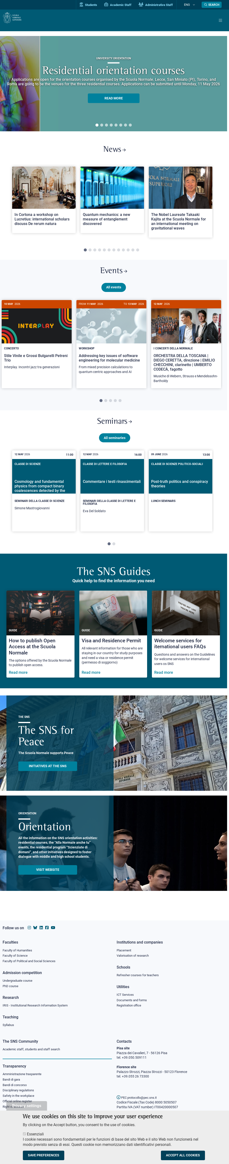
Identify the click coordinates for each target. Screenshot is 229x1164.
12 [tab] (137, 253)
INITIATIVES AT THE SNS (48, 775)
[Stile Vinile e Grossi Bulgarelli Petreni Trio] (37, 343)
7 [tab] (125, 125)
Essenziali (35, 1134)
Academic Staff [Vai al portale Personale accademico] (126, 5)
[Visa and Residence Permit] (113, 643)
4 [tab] (111, 125)
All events (113, 293)
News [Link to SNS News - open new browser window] (114, 151)
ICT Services (125, 993)
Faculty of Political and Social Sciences (31, 959)
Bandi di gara (12, 1080)
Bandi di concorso (16, 1086)
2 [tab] (101, 125)
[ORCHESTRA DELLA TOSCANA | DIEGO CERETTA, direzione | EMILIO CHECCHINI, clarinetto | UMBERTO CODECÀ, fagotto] (186, 350)
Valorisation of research (134, 953)
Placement (124, 947)
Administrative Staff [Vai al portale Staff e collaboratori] (164, 5)
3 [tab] (106, 125)
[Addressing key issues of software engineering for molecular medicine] (111, 345)
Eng (191, 4)
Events (113, 275)
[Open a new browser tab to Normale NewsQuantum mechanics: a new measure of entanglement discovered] (112, 203)
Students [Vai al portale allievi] (96, 5)
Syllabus (9, 1025)
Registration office (130, 1005)
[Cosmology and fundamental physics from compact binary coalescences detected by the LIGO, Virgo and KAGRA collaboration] (44, 499)
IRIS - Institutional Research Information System (38, 1005)
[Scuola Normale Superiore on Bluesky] (35, 924)
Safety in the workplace (20, 1098)
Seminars (114, 429)
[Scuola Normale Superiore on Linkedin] (41, 924)
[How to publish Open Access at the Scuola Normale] (40, 643)
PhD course (11, 985)
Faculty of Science (16, 953)
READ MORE (114, 98)
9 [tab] (123, 253)
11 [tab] (132, 253)
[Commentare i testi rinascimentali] (112, 500)
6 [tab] (120, 125)
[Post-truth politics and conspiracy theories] (180, 496)
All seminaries (114, 447)
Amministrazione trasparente (24, 1075)
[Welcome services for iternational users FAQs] (186, 643)
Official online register (18, 1104)
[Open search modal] (212, 5)
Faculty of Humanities (19, 947)
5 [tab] (116, 125)
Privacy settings (26, 1105)
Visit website (47, 879)
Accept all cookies (183, 1155)
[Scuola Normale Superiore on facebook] (47, 924)
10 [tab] (128, 253)
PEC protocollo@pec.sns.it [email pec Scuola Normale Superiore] (138, 1097)
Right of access (14, 1110)
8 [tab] (130, 125)
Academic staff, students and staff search (34, 1049)
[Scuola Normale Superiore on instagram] (29, 924)
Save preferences (43, 1155)
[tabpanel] (113, 83)
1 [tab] (97, 125)
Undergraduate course (19, 979)
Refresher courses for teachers (139, 973)
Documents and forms (133, 999)
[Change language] (195, 4)
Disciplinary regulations (20, 1092)
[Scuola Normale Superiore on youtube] (53, 924)
